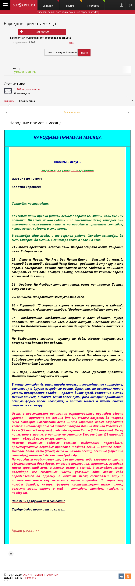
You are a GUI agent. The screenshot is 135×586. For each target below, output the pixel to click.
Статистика (14, 83)
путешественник (24, 71)
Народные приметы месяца (30, 23)
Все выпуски (71, 112)
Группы (74, 3)
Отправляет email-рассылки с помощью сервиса (67, 12)
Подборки (96, 3)
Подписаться (42, 32)
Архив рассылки (26, 530)
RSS (71, 42)
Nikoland (30, 577)
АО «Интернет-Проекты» (40, 574)
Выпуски (51, 3)
